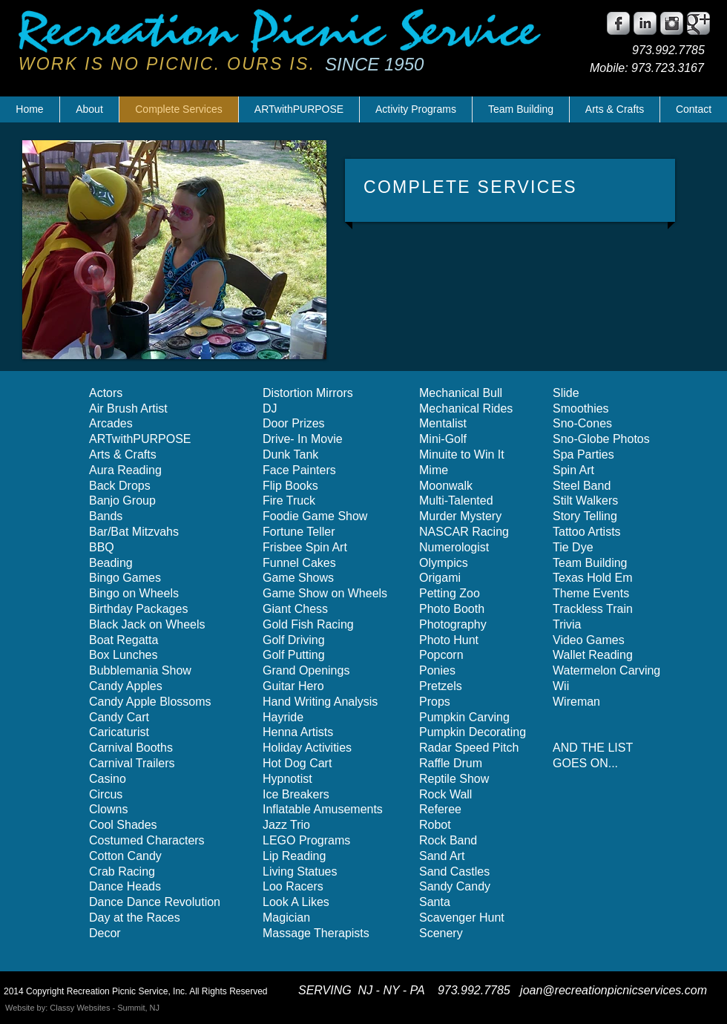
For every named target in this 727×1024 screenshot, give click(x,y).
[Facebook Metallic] (618, 23)
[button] (174, 249)
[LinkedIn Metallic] (645, 23)
